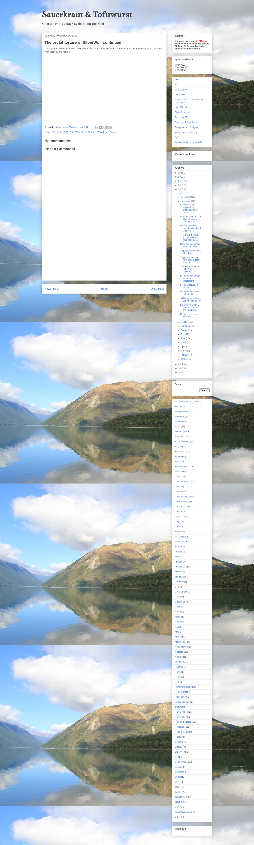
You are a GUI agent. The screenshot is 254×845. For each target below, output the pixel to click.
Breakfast (179, 471)
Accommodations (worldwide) (189, 142)
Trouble (114, 132)
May (183, 342)
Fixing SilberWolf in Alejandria (189, 286)
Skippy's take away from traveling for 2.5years (189, 260)
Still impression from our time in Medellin (190, 299)
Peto (177, 682)
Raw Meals (180, 717)
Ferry (177, 556)
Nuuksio (179, 657)
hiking (177, 617)
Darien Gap (180, 516)
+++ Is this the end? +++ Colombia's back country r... (189, 237)
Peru (177, 677)
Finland (178, 562)
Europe (178, 546)
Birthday (179, 456)
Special (178, 767)
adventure (179, 416)
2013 (181, 368)
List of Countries (182, 107)
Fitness (178, 571)
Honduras (179, 622)
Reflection (179, 727)
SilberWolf (74, 132)
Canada (178, 476)
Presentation (181, 697)
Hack (177, 607)
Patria (177, 672)
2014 (181, 364)
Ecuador (179, 531)
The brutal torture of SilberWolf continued (189, 269)
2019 (181, 177)
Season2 (179, 742)
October (185, 322)
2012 (181, 372)
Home (104, 288)
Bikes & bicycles (182, 112)
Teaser (178, 787)
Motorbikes (180, 642)
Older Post (157, 288)
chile (177, 486)
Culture (178, 511)
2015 (181, 193)
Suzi (177, 782)
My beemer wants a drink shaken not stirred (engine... (189, 307)
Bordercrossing (182, 466)
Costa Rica (180, 506)
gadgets (179, 577)
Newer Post (51, 288)
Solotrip (178, 757)
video (177, 817)
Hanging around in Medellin (189, 315)
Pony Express (181, 692)
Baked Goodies (182, 441)
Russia (178, 737)
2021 (181, 173)
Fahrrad (178, 552)
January (185, 359)
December (186, 197)
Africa (177, 426)
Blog (177, 84)
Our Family (180, 94)
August (184, 330)
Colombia (57, 132)
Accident (179, 406)
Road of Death (182, 732)
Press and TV (181, 117)
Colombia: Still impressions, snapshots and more (188, 208)
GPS (177, 587)
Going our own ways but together (189, 292)
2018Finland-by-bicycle (186, 401)
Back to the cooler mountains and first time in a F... (190, 228)
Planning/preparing (184, 687)
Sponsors (179, 772)
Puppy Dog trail (182, 702)
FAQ (177, 137)
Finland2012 (181, 567)
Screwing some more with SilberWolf (190, 245)
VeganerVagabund (183, 812)
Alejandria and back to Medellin (190, 252)
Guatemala (180, 602)
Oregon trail (180, 662)
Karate (178, 627)
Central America (182, 481)
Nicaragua (180, 652)
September (186, 326)
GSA (66, 132)
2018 (181, 181)
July (183, 334)
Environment (181, 541)
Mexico (178, 637)
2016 (181, 189)
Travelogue (103, 132)
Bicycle (178, 446)
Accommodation (182, 411)
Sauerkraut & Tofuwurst (87, 14)
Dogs (177, 521)
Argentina (179, 436)
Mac (177, 632)
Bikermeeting (181, 451)
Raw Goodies (181, 712)
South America (88, 132)
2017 (181, 185)
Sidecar (178, 747)
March (184, 350)
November (186, 201)
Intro (177, 79)
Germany (179, 581)
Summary (179, 777)
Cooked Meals (182, 501)
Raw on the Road (183, 722)
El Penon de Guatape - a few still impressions (190, 278)
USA (177, 807)
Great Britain (181, 592)
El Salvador (180, 537)
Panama (179, 667)
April (183, 346)
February (185, 355)
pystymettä (180, 707)
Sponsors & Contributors (186, 122)
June (183, 338)
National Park (181, 647)
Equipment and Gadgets (186, 127)
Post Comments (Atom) (111, 297)
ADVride (179, 421)
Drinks (178, 526)
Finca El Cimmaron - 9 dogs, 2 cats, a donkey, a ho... (190, 219)
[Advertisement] (104, 256)
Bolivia (178, 461)
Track (177, 792)
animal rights (181, 431)
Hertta (178, 611)
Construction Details (184, 497)
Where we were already (186, 132)
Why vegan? (181, 90)
